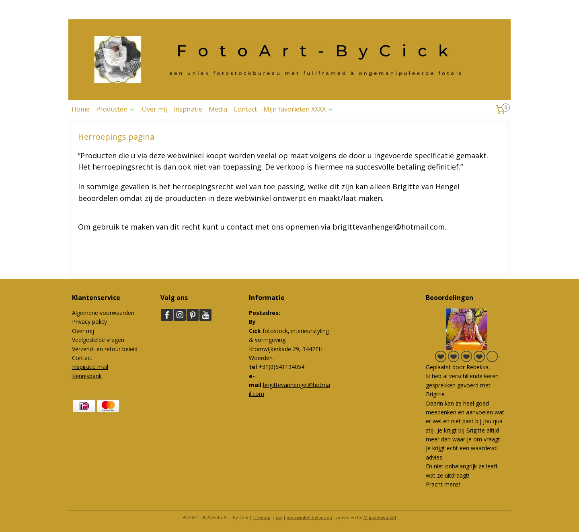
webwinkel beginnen (309, 517)
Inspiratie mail (90, 367)
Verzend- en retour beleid (105, 349)
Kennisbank (87, 376)
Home (81, 109)
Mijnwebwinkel (379, 517)
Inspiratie (187, 109)
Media (218, 109)
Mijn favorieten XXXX (298, 109)
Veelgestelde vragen (98, 340)
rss (279, 517)
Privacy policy (89, 321)
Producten (116, 109)
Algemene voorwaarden (103, 313)
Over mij (154, 109)
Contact (245, 109)
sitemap (262, 517)
